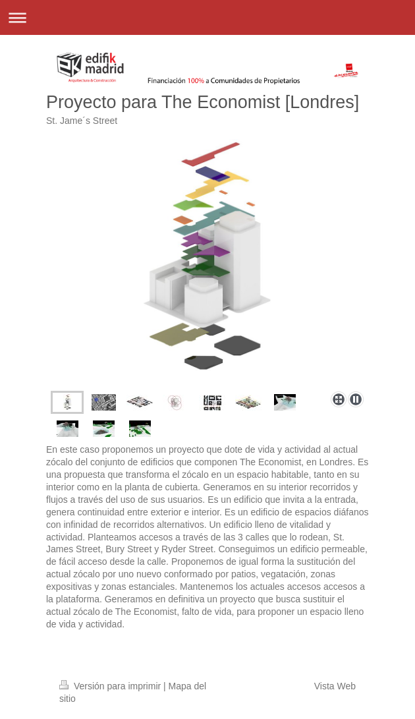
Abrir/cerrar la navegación (207, 17)
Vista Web (335, 686)
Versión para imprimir (111, 686)
